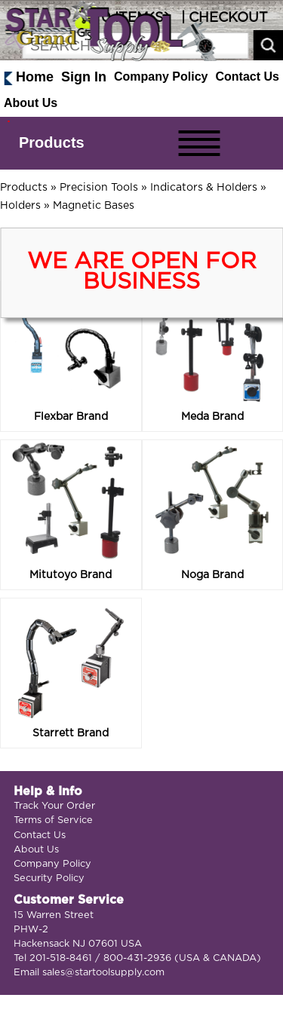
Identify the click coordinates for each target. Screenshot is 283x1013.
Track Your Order (54, 806)
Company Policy (161, 76)
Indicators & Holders (203, 187)
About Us (30, 102)
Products (52, 142)
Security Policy (49, 878)
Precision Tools (99, 187)
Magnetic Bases (93, 205)
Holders (20, 205)
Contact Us (247, 76)
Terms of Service (53, 820)
